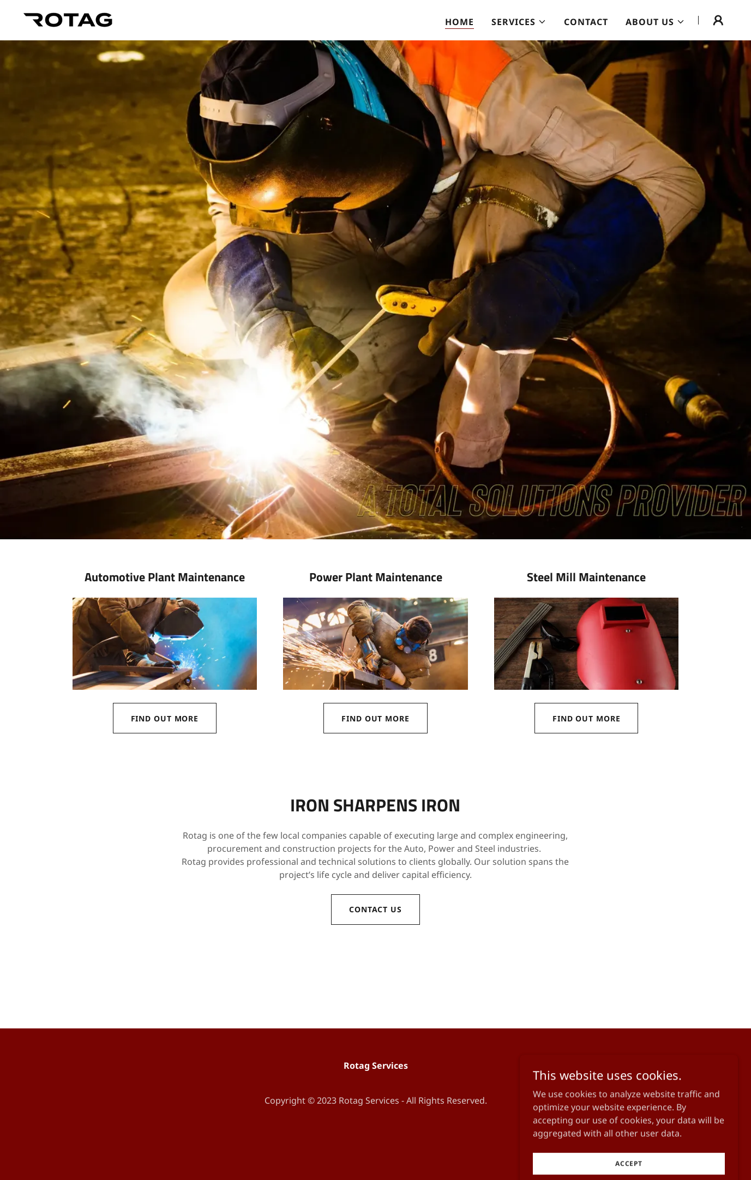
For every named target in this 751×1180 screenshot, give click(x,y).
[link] (68, 19)
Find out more (165, 718)
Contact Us (375, 909)
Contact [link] (586, 22)
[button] (518, 21)
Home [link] (459, 22)
